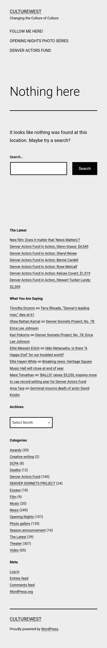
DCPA (14, 463)
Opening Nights (22, 517)
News (14, 510)
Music (14, 503)
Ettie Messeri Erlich (25, 348)
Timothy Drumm (22, 308)
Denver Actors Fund (25, 477)
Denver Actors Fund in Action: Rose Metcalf (43, 267)
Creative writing (22, 457)
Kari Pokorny (19, 335)
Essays (15, 490)
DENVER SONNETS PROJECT (32, 483)
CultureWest (26, 11)
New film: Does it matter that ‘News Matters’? (45, 240)
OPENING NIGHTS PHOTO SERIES (39, 41)
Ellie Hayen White (23, 361)
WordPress (49, 629)
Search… (16, 157)
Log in (14, 572)
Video (14, 550)
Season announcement (28, 530)
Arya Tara (17, 388)
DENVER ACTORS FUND (30, 50)
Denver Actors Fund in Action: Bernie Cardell (44, 260)
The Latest (18, 537)
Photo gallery (20, 523)
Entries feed (19, 578)
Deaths (15, 470)
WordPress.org (21, 592)
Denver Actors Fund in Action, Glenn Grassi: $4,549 (49, 246)
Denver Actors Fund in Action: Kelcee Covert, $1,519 (50, 273)
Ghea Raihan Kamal (25, 321)
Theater (16, 543)
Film (13, 497)
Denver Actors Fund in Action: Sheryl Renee (43, 253)
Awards (15, 450)
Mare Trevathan (22, 375)
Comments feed (22, 585)
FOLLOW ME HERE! (26, 31)
